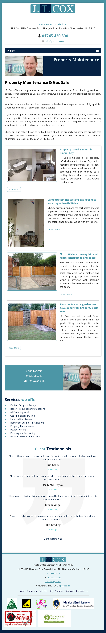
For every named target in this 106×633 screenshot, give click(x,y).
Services (43, 591)
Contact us (46, 24)
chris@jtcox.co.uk (34, 380)
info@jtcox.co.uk (54, 41)
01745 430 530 (53, 573)
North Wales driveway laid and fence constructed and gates (79, 256)
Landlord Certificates (21, 419)
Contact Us (82, 591)
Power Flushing (18, 429)
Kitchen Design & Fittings (23, 405)
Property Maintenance (22, 426)
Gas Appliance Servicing (22, 415)
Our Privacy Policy (53, 581)
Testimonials (53, 448)
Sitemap (70, 591)
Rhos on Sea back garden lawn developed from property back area (79, 308)
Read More (14, 189)
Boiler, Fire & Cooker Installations (27, 408)
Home (22, 591)
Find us (62, 24)
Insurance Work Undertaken (25, 436)
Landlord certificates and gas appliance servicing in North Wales (72, 201)
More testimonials (52, 538)
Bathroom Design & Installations (27, 422)
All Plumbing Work (20, 412)
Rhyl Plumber (56, 591)
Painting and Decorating (23, 433)
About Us (32, 591)
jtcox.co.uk (65, 585)
